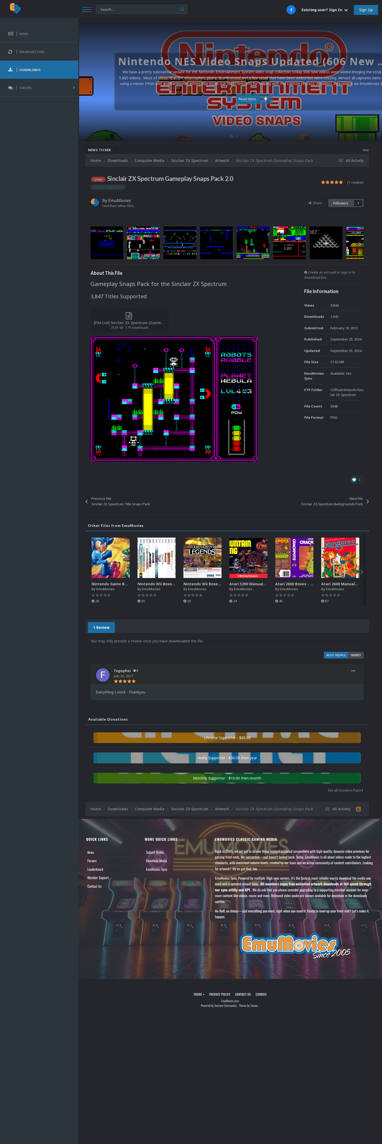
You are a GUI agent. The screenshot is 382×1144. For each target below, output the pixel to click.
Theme (199, 994)
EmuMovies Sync (156, 869)
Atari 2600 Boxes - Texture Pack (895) (310, 583)
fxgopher (122, 670)
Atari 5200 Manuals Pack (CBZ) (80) (261, 583)
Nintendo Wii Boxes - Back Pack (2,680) (219, 583)
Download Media (156, 860)
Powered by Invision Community (219, 1005)
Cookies (261, 994)
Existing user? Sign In (325, 9)
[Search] (141, 9)
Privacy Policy (219, 994)
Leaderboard (95, 869)
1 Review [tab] (101, 627)
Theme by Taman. (248, 1005)
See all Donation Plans (345, 790)
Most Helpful (336, 655)
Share (315, 202)
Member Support (98, 877)
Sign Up (366, 9)
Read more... (229, 96)
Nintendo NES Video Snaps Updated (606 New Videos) (348, 150)
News (90, 852)
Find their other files (118, 205)
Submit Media (155, 852)
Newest (356, 655)
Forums (92, 860)
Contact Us (94, 886)
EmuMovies (119, 200)
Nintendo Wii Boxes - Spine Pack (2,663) (174, 583)
